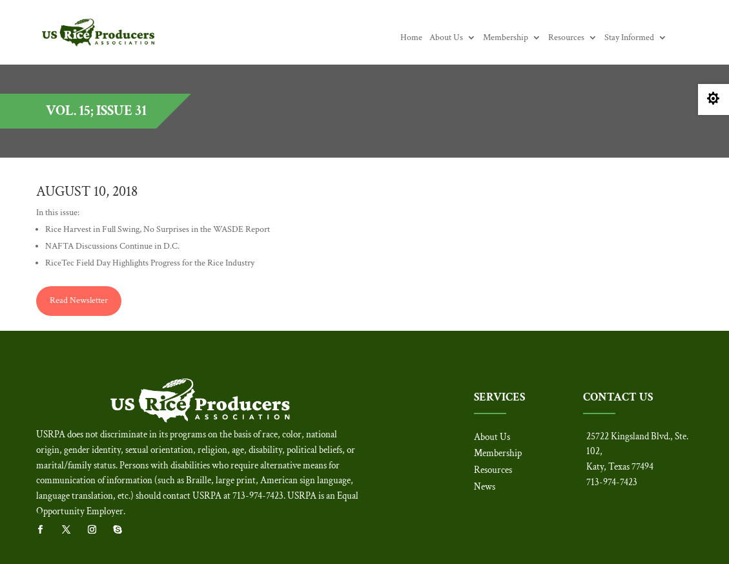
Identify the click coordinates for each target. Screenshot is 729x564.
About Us (446, 38)
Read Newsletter (79, 300)
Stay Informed (629, 38)
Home (411, 38)
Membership (505, 38)
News (484, 487)
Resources (566, 38)
